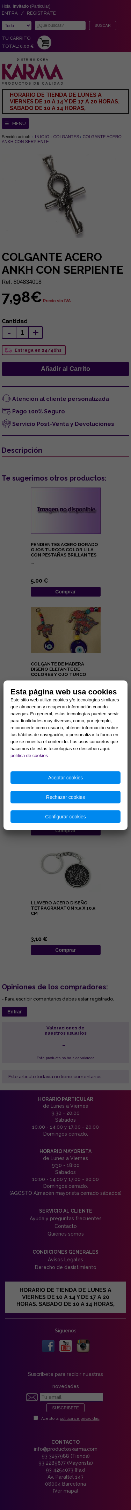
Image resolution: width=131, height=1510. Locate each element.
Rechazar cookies (65, 797)
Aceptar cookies (65, 777)
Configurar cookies (65, 816)
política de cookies (29, 755)
